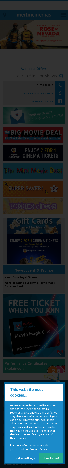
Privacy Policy (38, 449)
